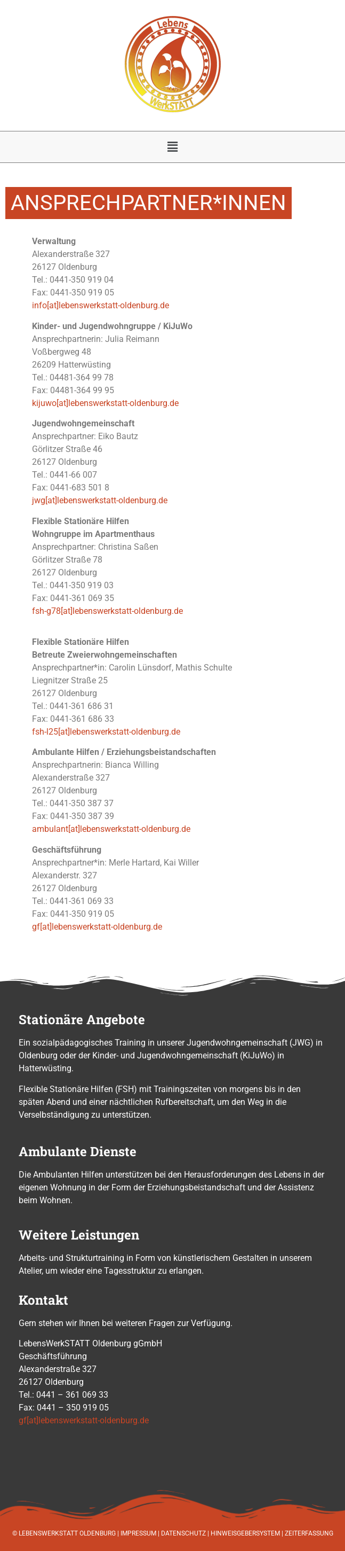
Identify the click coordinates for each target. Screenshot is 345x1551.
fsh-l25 (45, 732)
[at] (62, 403)
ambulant (50, 829)
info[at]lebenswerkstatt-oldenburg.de (100, 305)
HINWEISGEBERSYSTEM (245, 1533)
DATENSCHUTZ (183, 1533)
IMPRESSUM (138, 1533)
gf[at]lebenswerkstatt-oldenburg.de (84, 1420)
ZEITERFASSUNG (309, 1533)
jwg (38, 500)
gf (36, 927)
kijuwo (44, 403)
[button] (172, 147)
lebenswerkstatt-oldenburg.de (123, 403)
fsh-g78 (46, 611)
